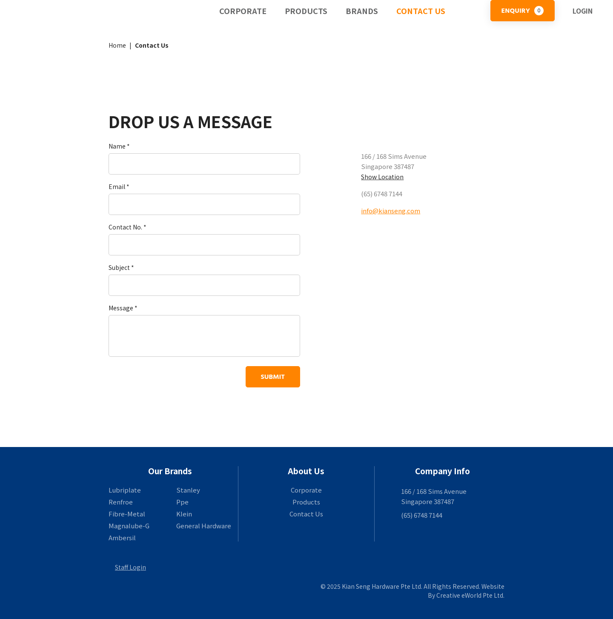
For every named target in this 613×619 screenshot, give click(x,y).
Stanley (188, 489)
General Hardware (203, 525)
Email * (119, 186)
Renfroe (121, 501)
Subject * (121, 267)
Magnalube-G (129, 525)
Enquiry (522, 10)
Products (306, 10)
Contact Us (420, 10)
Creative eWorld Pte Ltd (469, 595)
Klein (184, 513)
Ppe (182, 501)
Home (117, 45)
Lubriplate (125, 489)
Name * (119, 146)
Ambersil (122, 537)
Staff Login (130, 567)
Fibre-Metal (127, 513)
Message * (123, 308)
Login (583, 11)
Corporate (242, 10)
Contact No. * (127, 227)
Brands (362, 10)
